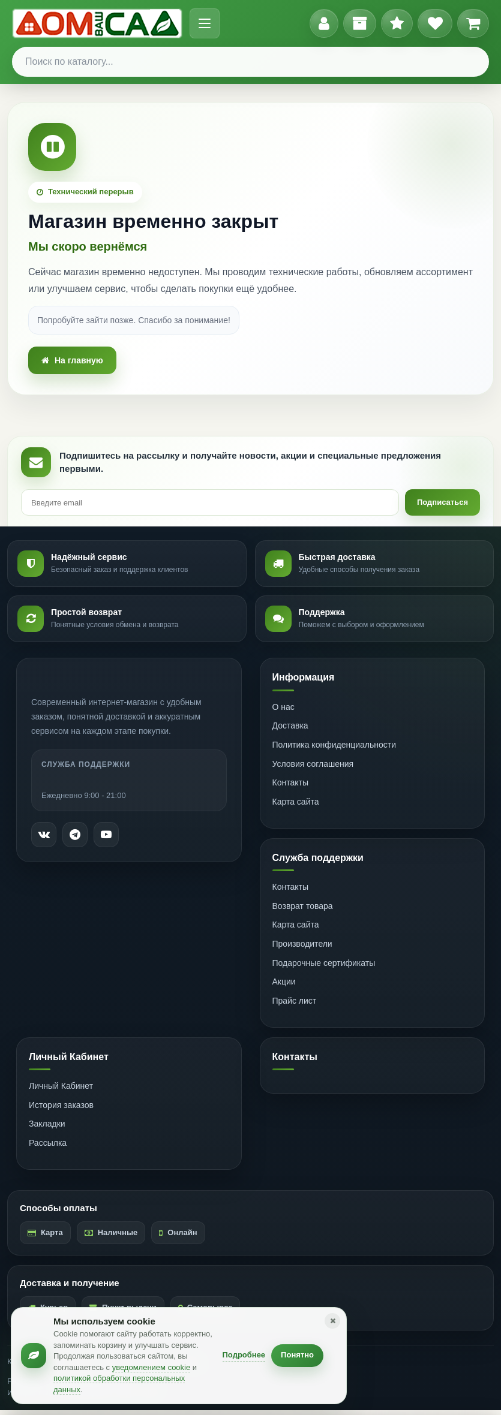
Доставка (290, 730)
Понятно (297, 1354)
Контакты (290, 787)
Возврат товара (302, 911)
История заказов (61, 1110)
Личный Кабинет (61, 1090)
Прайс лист (294, 1005)
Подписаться (440, 506)
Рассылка (48, 1147)
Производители (302, 948)
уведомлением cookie (151, 1367)
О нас (283, 711)
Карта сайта (295, 806)
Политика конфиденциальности (334, 749)
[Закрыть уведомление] (332, 1321)
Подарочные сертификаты (324, 968)
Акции (284, 986)
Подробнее (244, 1354)
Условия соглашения (313, 768)
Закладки (47, 1128)
